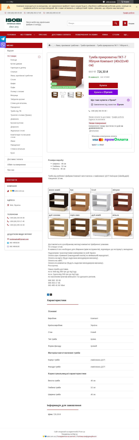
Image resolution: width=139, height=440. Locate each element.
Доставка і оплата (61, 35)
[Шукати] (116, 23)
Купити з (103, 92)
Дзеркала (15, 119)
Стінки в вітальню (18, 149)
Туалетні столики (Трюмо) (21, 115)
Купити (103, 85)
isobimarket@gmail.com (19, 239)
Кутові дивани (16, 64)
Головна (11, 35)
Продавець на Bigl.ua (69, 434)
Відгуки (10, 51)
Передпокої (15, 107)
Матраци (14, 95)
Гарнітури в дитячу (18, 68)
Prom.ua (82, 432)
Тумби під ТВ (16, 111)
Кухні (13, 153)
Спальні (14, 72)
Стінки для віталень (19, 103)
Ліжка (105, 35)
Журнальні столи (18, 131)
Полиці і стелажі (17, 91)
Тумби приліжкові (87, 45)
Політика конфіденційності (86, 436)
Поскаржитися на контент (66, 436)
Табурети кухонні (18, 99)
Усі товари (11, 56)
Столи (115, 35)
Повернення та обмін (86, 35)
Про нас (43, 35)
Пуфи (13, 87)
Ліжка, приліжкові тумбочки (67, 45)
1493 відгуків (111, 2)
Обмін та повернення (16, 165)
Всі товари (26, 35)
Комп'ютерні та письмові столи (20, 136)
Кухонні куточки (17, 123)
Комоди (14, 60)
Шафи (13, 83)
